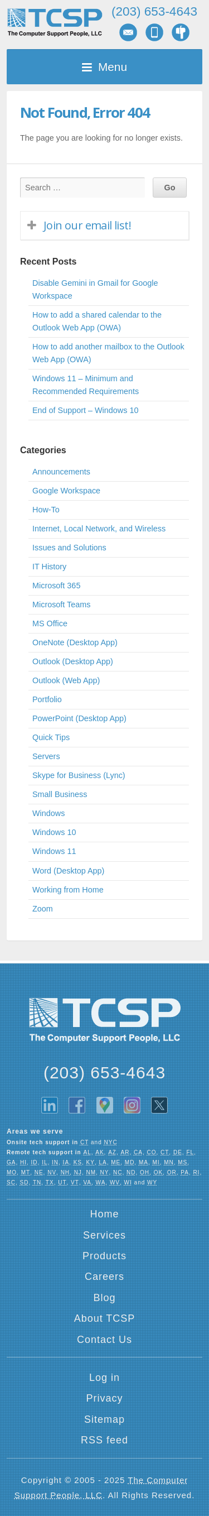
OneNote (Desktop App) (75, 642)
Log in (104, 1377)
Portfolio (47, 699)
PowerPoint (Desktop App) (79, 718)
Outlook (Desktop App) (72, 661)
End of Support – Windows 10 (85, 410)
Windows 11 (54, 851)
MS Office (49, 623)
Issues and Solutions (69, 547)
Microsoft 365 (56, 585)
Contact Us (104, 1339)
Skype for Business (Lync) (78, 775)
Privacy (104, 1398)
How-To (46, 509)
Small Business (59, 794)
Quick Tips (51, 737)
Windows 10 (54, 832)
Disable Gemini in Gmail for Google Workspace (95, 289)
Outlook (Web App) (66, 680)
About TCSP (104, 1318)
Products (104, 1255)
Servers (46, 756)
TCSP (55, 22)
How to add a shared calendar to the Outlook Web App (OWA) (97, 321)
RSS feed (104, 1440)
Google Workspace (66, 490)
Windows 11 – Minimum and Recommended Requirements (85, 385)
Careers (104, 1276)
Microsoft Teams (61, 604)
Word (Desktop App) (68, 870)
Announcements (61, 471)
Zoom (42, 908)
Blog (104, 1297)
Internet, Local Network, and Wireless (99, 528)
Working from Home (68, 889)
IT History (49, 566)
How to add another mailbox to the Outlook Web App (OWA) (108, 353)
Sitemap (104, 1419)
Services (104, 1235)
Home (104, 1214)
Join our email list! (87, 225)
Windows (48, 813)
